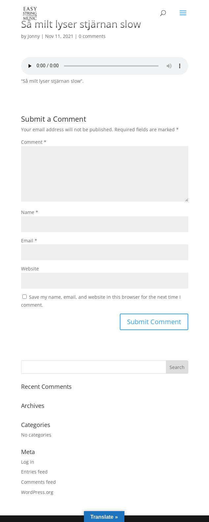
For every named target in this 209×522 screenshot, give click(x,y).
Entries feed (34, 472)
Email (29, 240)
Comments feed (38, 482)
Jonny (34, 36)
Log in (27, 462)
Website (30, 268)
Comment (33, 142)
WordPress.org (37, 492)
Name (29, 212)
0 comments (92, 36)
